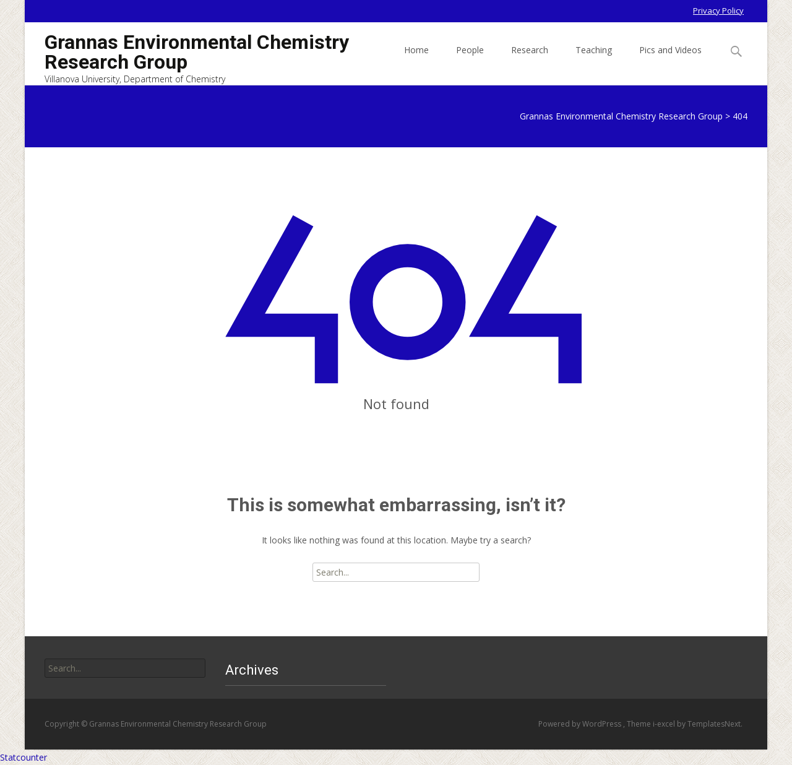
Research (529, 61)
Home (416, 61)
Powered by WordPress (580, 724)
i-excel (665, 724)
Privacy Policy (718, 10)
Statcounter (23, 757)
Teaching (593, 61)
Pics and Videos (670, 61)
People (470, 61)
